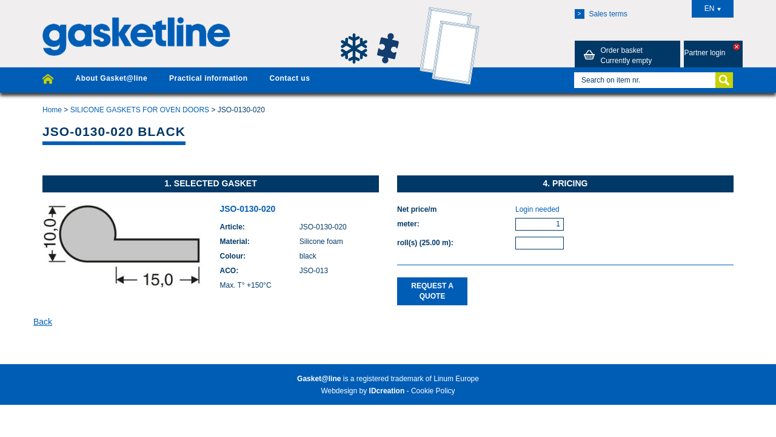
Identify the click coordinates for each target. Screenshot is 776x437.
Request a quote (432, 291)
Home (52, 110)
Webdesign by (362, 391)
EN (712, 8)
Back (42, 322)
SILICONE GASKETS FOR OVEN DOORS (139, 110)
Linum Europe (456, 378)
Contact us (289, 78)
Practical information (208, 78)
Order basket (616, 55)
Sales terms (601, 14)
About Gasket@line (111, 78)
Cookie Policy (433, 391)
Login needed (537, 209)
